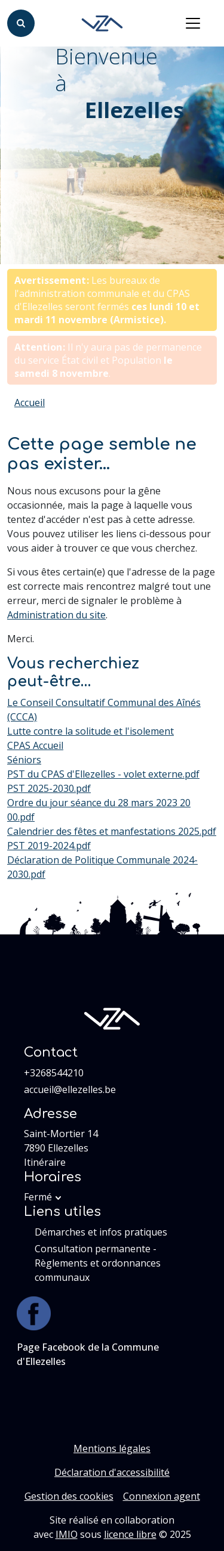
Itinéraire (45, 1162)
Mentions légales (112, 1448)
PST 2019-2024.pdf (49, 845)
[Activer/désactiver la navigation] (193, 23)
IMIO (67, 1534)
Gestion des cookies (68, 1496)
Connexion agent (161, 1496)
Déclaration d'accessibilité (112, 1472)
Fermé (38, 1196)
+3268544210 (54, 1072)
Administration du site (56, 614)
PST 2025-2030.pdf (49, 788)
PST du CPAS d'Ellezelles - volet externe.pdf (103, 774)
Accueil (29, 402)
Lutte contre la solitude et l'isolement (90, 731)
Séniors (24, 759)
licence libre (130, 1534)
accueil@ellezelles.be (70, 1089)
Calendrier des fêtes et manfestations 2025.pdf (111, 831)
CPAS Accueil (35, 745)
